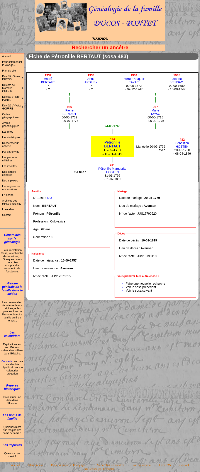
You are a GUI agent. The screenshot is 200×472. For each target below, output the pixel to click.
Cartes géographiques (10, 116)
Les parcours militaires (9, 159)
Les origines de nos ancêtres (11, 188)
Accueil (6, 56)
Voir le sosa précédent (141, 287)
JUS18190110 (147, 256)
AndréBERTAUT (48, 79)
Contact (6, 215)
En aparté (8, 195)
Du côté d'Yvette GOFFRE (11, 107)
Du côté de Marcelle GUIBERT (8, 88)
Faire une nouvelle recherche (145, 283)
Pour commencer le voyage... (12, 63)
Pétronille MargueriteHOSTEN (112, 168)
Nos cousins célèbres (9, 173)
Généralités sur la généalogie (12, 238)
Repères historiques (12, 387)
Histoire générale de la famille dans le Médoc (12, 289)
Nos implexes (10, 180)
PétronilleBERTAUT (112, 142)
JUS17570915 (61, 276)
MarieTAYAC (155, 110)
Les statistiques (11, 137)
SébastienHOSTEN (182, 143)
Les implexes (12, 445)
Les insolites (9, 166)
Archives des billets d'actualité (11, 202)
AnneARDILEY (90, 79)
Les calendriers (12, 334)
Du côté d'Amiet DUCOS (11, 78)
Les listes (7, 131)
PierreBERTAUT (69, 110)
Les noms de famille (12, 416)
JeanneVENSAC (177, 79)
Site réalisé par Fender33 (99, 469)
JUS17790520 (147, 213)
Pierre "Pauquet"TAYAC (134, 79)
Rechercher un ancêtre (10, 145)
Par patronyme (10, 151)
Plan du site (9, 70)
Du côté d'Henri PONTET (11, 98)
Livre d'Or (165, 465)
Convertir (7, 361)
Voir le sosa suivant (139, 290)
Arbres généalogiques (10, 124)
